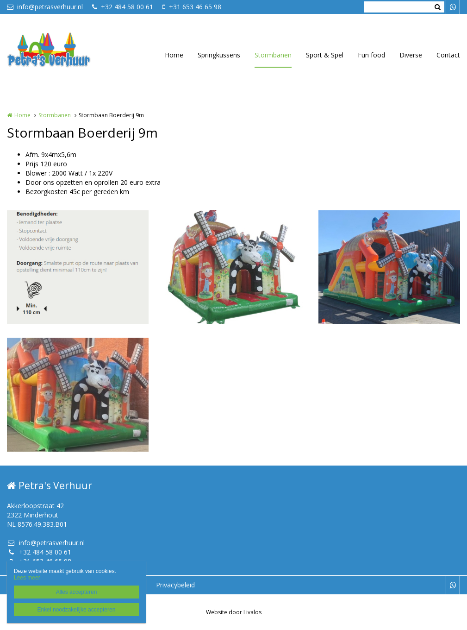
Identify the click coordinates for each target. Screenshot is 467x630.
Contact (448, 54)
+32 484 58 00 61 (122, 6)
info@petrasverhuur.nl (45, 6)
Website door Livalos (234, 612)
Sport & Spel (324, 54)
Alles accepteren (76, 592)
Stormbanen (273, 54)
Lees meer (27, 577)
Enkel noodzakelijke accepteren (76, 609)
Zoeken (437, 7)
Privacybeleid (175, 584)
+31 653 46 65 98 (191, 6)
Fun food (371, 54)
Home (174, 54)
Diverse (410, 54)
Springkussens (219, 54)
